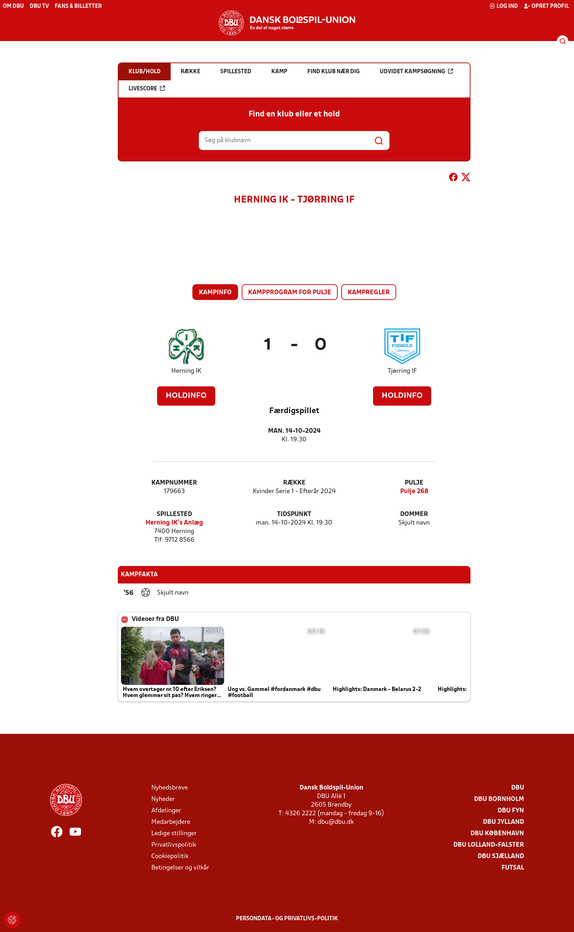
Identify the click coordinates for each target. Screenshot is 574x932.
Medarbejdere (170, 822)
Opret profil (546, 6)
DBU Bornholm (499, 799)
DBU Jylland (503, 822)
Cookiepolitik (169, 856)
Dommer (414, 514)
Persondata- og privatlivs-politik (287, 918)
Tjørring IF (402, 371)
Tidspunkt (294, 514)
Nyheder (163, 799)
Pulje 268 (414, 491)
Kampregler (369, 293)
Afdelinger (166, 811)
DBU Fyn (511, 811)
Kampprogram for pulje (289, 293)
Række (294, 483)
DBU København (497, 834)
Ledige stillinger (174, 834)
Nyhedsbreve (169, 788)
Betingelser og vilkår (180, 868)
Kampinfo (215, 293)
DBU (517, 788)
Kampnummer (174, 483)
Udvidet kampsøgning (416, 71)
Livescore (147, 88)
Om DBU (13, 6)
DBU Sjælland (501, 856)
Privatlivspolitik (173, 845)
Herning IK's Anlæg (174, 523)
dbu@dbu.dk (336, 822)
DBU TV (39, 6)
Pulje (414, 483)
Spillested (174, 514)
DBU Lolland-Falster (488, 845)
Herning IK (186, 371)
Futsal (513, 868)
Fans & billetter (78, 6)
